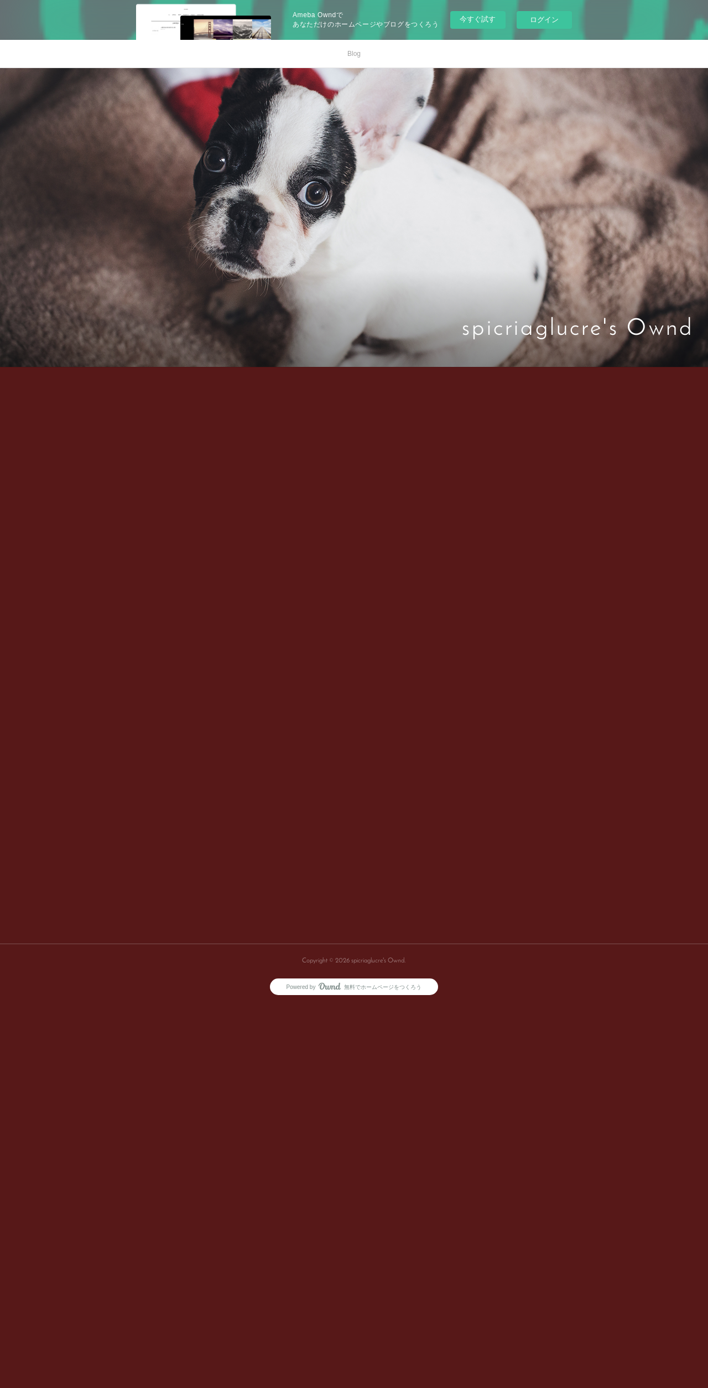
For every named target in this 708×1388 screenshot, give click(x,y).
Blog (354, 54)
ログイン (544, 19)
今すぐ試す (478, 19)
